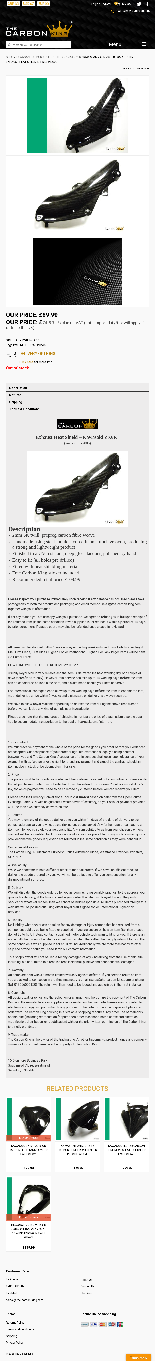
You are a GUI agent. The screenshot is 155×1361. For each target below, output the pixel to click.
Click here (26, 362)
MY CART (124, 4)
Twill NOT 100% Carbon (29, 345)
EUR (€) (43, 4)
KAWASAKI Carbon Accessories (38, 57)
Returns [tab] (15, 395)
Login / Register (101, 4)
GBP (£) (13, 4)
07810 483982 (141, 11)
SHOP (10, 57)
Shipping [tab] (15, 402)
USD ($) (28, 4)
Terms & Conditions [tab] (24, 409)
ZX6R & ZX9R (72, 57)
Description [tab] (18, 388)
